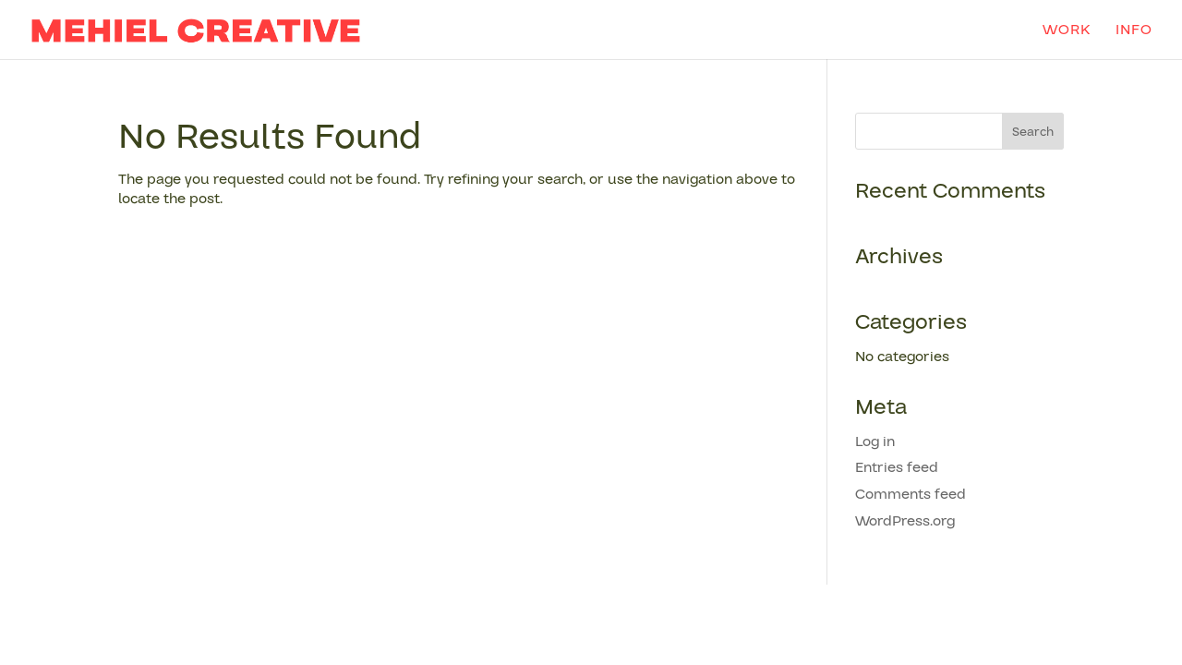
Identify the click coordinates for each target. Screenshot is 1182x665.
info (1134, 31)
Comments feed (910, 494)
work (1067, 31)
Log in (875, 441)
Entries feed (896, 467)
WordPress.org (905, 521)
